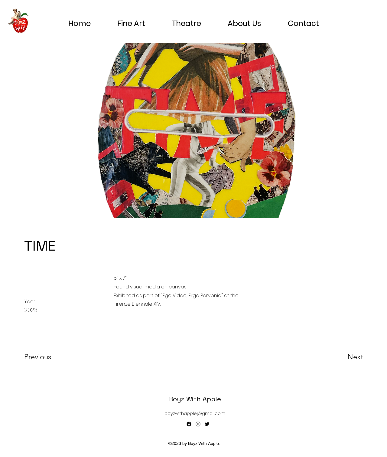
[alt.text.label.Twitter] (207, 424)
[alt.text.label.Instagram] (198, 424)
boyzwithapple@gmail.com (194, 413)
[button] (244, 20)
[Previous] (45, 357)
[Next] (343, 357)
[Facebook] (189, 424)
